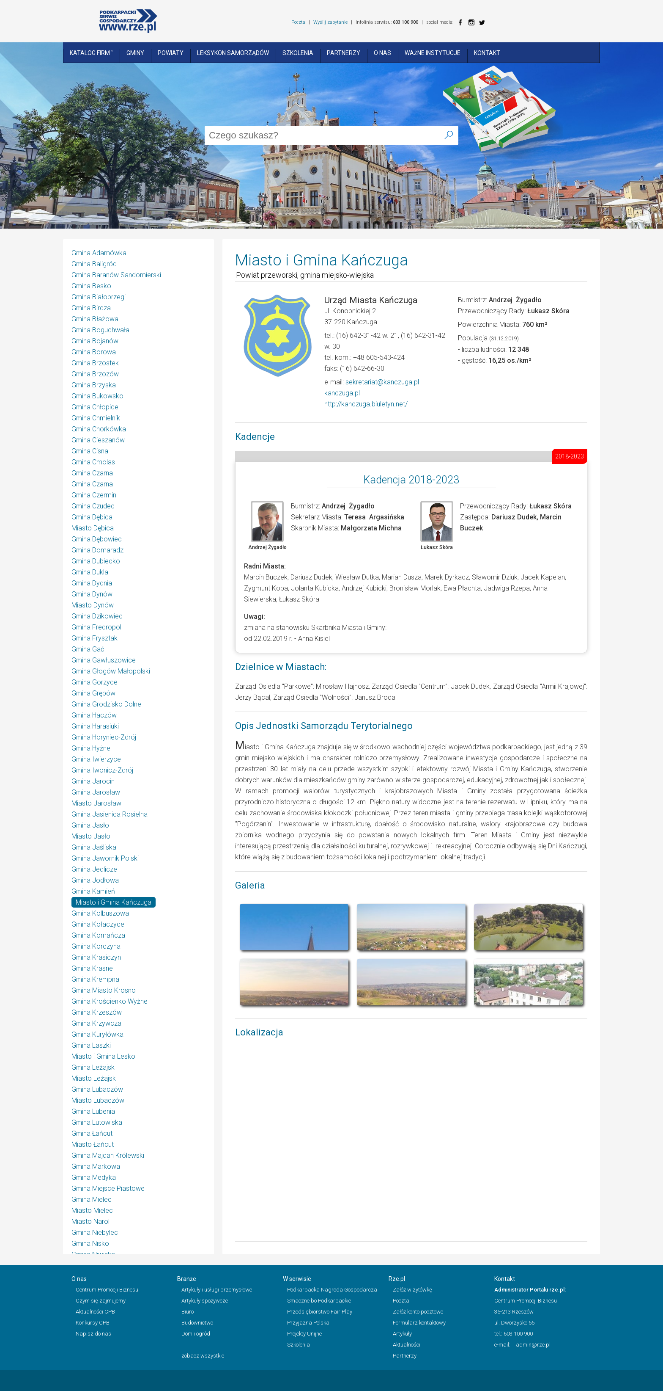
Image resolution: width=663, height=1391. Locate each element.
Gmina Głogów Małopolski (110, 671)
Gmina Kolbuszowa (100, 913)
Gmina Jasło (90, 825)
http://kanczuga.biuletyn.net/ (366, 404)
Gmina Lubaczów (97, 1089)
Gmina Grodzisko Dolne (106, 704)
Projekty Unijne (304, 1333)
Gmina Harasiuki (95, 726)
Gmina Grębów (93, 693)
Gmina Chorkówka (98, 429)
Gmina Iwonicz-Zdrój (102, 770)
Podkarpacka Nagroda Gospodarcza (332, 1289)
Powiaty (171, 53)
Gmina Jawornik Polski (105, 858)
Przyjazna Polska (308, 1322)
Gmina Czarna (92, 473)
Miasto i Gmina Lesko (103, 1056)
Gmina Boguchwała (100, 330)
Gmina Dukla (89, 572)
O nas (382, 53)
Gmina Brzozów (95, 374)
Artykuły (402, 1333)
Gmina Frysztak (94, 638)
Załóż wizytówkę (412, 1289)
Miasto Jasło (90, 836)
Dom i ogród (195, 1333)
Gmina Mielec (91, 1199)
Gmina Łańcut (91, 1133)
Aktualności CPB (95, 1311)
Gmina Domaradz (97, 550)
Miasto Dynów (92, 605)
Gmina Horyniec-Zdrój (103, 737)
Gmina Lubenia (93, 1111)
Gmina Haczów (94, 715)
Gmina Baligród (94, 264)
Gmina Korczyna (96, 946)
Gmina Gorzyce (94, 682)
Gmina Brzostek (95, 363)
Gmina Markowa (95, 1166)
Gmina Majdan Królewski (107, 1155)
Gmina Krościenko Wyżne (109, 1001)
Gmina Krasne (92, 968)
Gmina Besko (91, 286)
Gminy (135, 53)
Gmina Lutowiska (96, 1122)
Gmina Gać (87, 649)
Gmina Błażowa (94, 319)
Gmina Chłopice (94, 407)
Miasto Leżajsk (93, 1078)
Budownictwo (197, 1322)
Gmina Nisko (90, 1243)
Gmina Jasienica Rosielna (109, 814)
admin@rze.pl (533, 1344)
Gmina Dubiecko (95, 561)
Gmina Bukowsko (97, 396)
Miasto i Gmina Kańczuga (113, 902)
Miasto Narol (90, 1221)
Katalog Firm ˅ (91, 53)
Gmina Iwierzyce (96, 759)
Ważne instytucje (432, 53)
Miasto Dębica (92, 528)
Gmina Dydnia (91, 583)
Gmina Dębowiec (96, 539)
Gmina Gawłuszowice (103, 660)
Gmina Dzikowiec (97, 616)
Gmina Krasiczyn (96, 957)
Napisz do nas (93, 1333)
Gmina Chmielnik (95, 418)
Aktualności (406, 1344)
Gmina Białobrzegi (98, 297)
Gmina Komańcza (98, 935)
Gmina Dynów (91, 594)
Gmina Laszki (91, 1045)
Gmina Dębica (91, 517)
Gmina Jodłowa (95, 880)
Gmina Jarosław (95, 792)
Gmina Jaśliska (93, 847)
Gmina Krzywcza (96, 1023)
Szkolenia (297, 53)
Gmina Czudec (93, 506)
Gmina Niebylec (94, 1232)
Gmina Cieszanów (98, 440)
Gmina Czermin (93, 495)
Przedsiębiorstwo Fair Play (319, 1311)
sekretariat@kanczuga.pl (382, 382)
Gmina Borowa (93, 352)
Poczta (298, 22)
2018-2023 (569, 456)
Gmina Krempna (95, 979)
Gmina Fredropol (96, 627)
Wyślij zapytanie (330, 22)
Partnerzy (343, 53)
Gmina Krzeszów (96, 1012)
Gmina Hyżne (90, 748)
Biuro (187, 1311)
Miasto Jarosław (96, 803)
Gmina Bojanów (94, 341)
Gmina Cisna (89, 451)
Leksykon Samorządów (233, 53)
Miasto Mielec (92, 1210)
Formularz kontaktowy (419, 1322)
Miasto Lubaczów (97, 1100)
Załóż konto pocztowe (418, 1311)
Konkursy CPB (93, 1322)
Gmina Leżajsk (93, 1067)
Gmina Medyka (93, 1177)
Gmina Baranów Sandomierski (116, 275)
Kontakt (487, 53)
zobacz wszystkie (202, 1355)
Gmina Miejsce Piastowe (108, 1188)
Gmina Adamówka (98, 253)
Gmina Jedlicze (94, 869)
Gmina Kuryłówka (97, 1034)
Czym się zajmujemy (101, 1300)
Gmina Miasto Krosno (103, 990)
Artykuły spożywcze (204, 1300)
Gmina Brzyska (93, 385)
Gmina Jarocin (93, 781)
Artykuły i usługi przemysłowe (216, 1289)
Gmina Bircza (91, 308)
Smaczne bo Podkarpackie (319, 1300)
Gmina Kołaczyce (97, 924)
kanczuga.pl (342, 393)
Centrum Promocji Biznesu (107, 1289)
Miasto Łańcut (92, 1144)
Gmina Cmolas (93, 462)
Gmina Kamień (93, 891)
